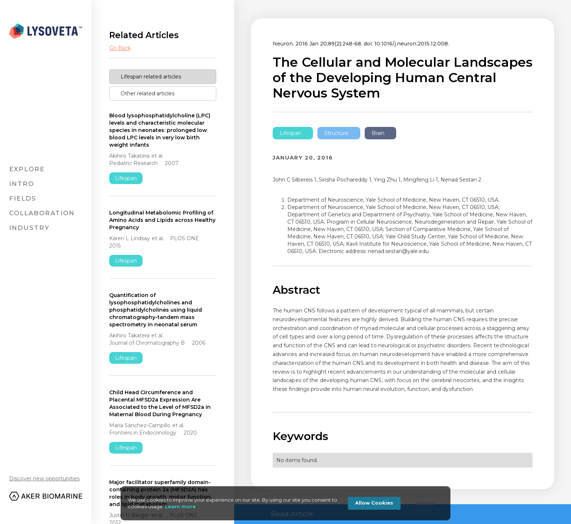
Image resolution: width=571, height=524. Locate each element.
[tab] (162, 76)
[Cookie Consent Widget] (285, 503)
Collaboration (42, 213)
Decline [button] (425, 503)
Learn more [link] (180, 506)
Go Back (120, 48)
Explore (27, 169)
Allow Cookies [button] (374, 503)
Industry (29, 227)
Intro (21, 183)
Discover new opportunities (44, 478)
